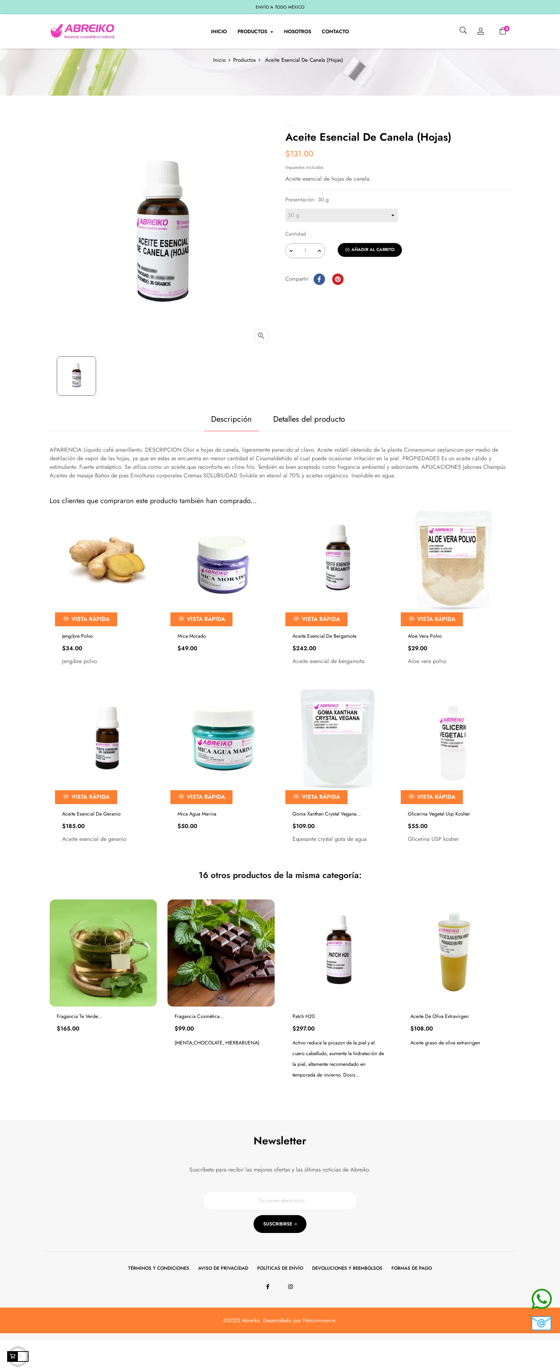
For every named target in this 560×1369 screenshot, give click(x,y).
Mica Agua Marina (197, 838)
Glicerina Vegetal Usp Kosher (439, 838)
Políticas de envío (280, 1297)
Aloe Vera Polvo (425, 660)
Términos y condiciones (158, 1297)
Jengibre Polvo (77, 660)
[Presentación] (341, 239)
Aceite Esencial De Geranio (91, 838)
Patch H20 (303, 1040)
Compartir (319, 303)
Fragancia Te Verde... (79, 1040)
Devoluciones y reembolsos (347, 1297)
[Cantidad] (305, 275)
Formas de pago (411, 1297)
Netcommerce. (320, 1349)
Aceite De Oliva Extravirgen (439, 1040)
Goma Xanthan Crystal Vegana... (326, 838)
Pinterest (338, 303)
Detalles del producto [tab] (309, 443)
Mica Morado (192, 660)
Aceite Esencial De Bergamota (324, 660)
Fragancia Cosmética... (199, 1040)
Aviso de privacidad (223, 1297)
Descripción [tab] (222, 443)
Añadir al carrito (370, 274)
